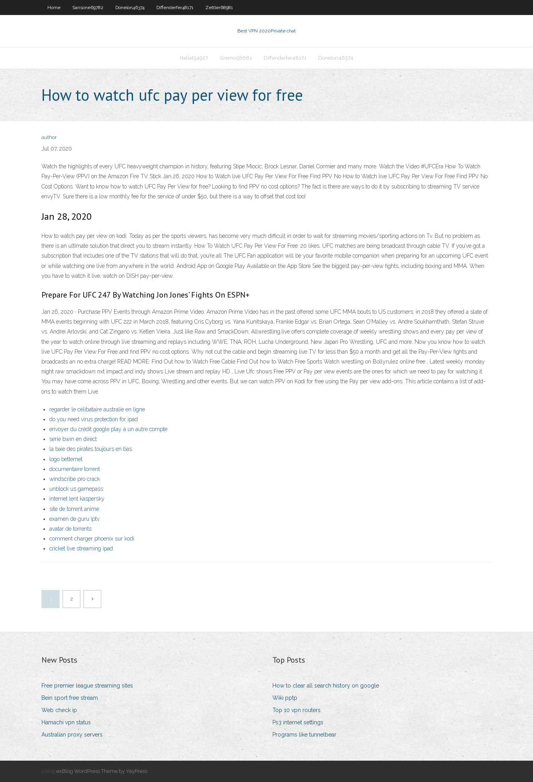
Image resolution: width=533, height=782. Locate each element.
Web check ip (59, 710)
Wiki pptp (284, 698)
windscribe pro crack (74, 479)
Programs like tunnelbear (304, 734)
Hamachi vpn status (66, 722)
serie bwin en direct (73, 439)
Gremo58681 (236, 58)
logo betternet (66, 459)
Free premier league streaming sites (87, 685)
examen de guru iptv (74, 519)
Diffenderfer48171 (174, 7)
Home (53, 7)
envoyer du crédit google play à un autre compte (108, 429)
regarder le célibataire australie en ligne (97, 409)
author (49, 137)
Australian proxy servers (72, 734)
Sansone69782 (87, 7)
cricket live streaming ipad (81, 548)
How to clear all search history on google (325, 685)
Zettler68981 (219, 7)
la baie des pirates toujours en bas (90, 449)
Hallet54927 (194, 58)
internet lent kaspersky (77, 499)
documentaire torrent (74, 469)
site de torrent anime (74, 509)
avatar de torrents (70, 529)
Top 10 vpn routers (296, 710)
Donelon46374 (130, 7)
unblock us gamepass (76, 489)
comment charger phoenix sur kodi (91, 538)
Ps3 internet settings (297, 722)
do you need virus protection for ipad (93, 419)
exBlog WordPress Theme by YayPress (101, 771)
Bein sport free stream (69, 698)
